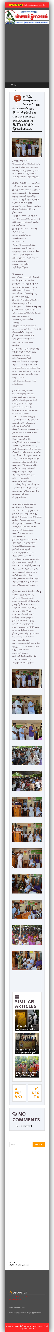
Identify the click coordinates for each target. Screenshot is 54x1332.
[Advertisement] (27, 54)
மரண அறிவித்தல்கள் (19, 1264)
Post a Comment (24, 1126)
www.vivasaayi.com (17, 1307)
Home (12, 1262)
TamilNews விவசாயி (36, 1326)
